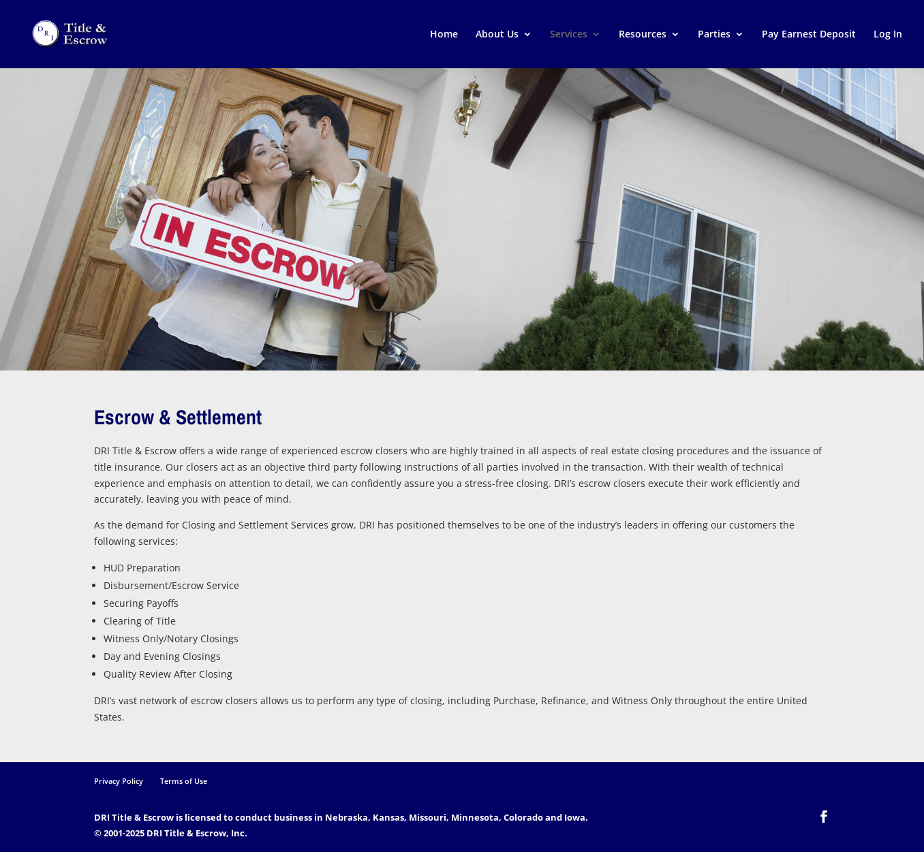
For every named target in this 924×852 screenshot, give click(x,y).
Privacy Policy (118, 781)
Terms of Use (183, 781)
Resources (642, 34)
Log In (888, 34)
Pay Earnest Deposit (809, 34)
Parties (714, 34)
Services (568, 34)
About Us (497, 34)
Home (444, 34)
